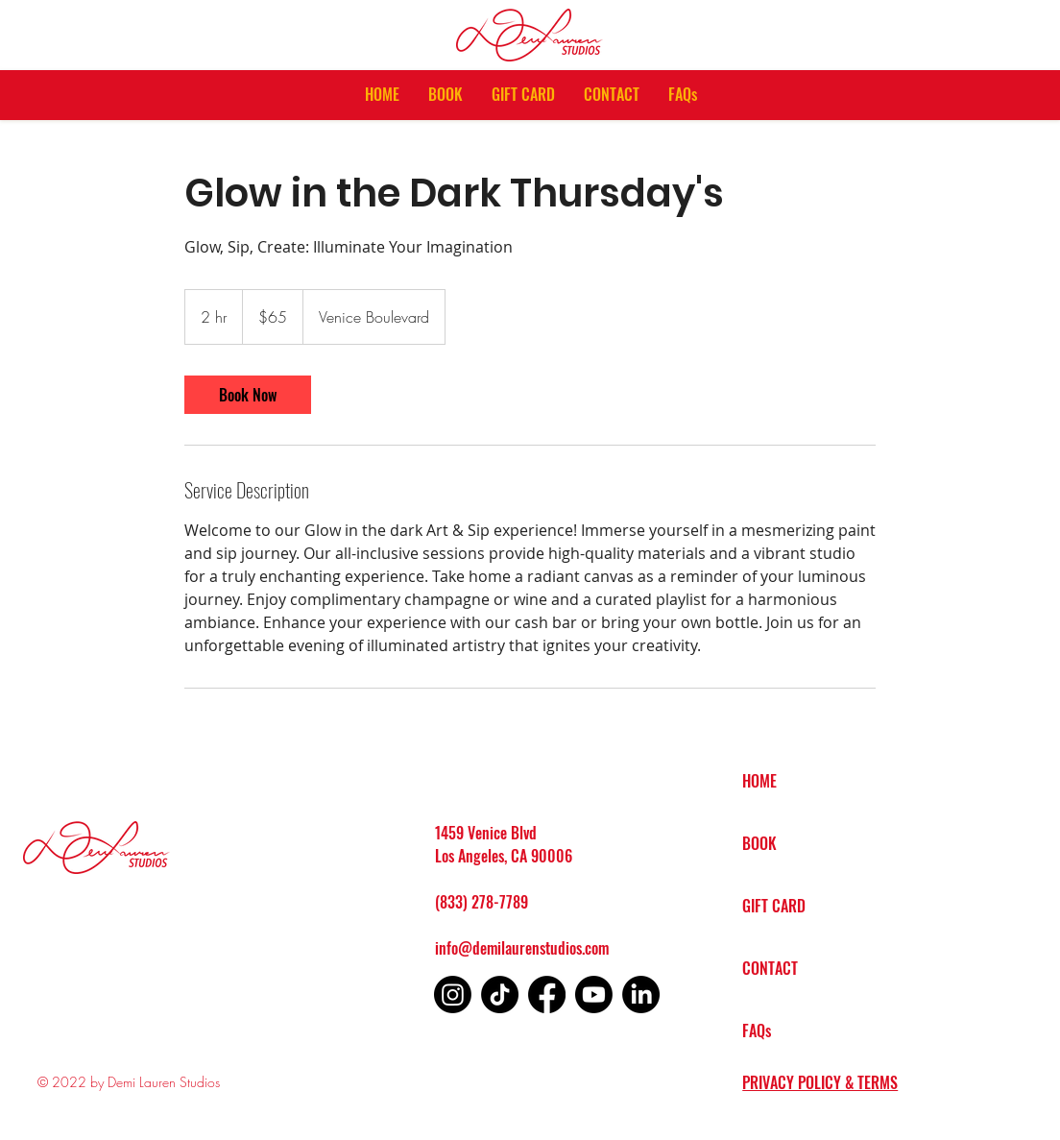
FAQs (756, 1030)
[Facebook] (547, 994)
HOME (759, 780)
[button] (445, 94)
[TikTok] (499, 994)
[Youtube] (594, 994)
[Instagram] (452, 994)
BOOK (759, 843)
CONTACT (770, 968)
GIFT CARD (774, 905)
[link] (247, 395)
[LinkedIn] (641, 994)
